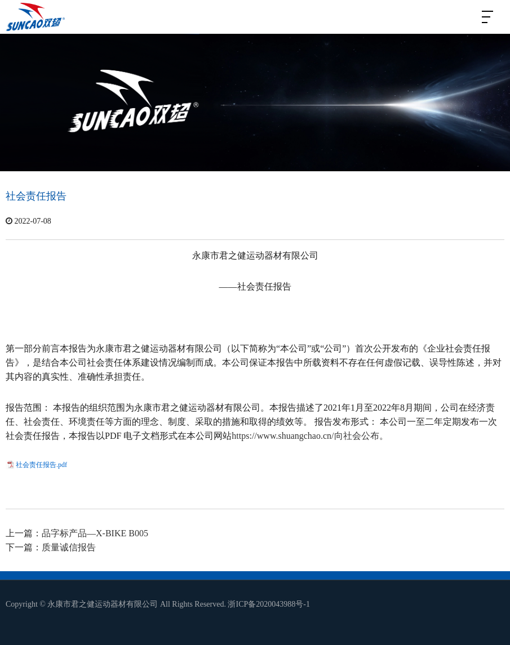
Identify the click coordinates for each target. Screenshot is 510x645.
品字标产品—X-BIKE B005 (95, 533)
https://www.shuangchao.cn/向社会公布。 (310, 436)
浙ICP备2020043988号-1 (268, 604)
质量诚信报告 (69, 547)
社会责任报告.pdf (41, 465)
